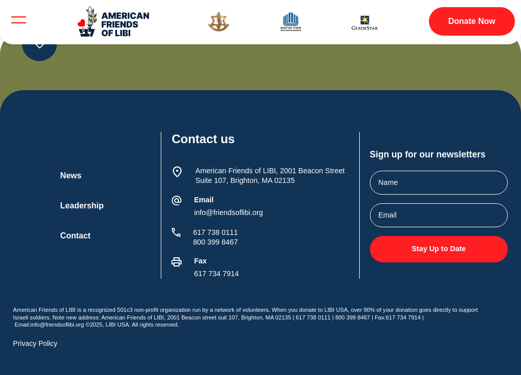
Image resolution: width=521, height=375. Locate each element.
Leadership (81, 205)
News (70, 175)
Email (203, 200)
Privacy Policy (35, 343)
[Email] (176, 201)
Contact (75, 235)
